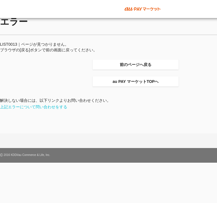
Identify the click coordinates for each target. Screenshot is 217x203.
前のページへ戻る (135, 64)
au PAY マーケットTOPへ (136, 81)
